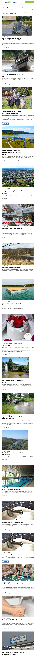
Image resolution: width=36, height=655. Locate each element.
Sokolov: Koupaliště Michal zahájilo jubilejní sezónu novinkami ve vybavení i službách (12, 152)
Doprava (6, 12)
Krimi (17, 12)
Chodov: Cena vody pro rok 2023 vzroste (12, 522)
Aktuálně (3, 12)
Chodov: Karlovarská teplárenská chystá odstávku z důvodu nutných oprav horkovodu (12, 191)
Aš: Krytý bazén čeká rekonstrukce (11, 489)
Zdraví (14, 12)
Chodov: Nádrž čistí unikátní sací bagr (12, 267)
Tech (28, 12)
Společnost (3, 13)
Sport (15, 13)
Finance (20, 12)
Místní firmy (11, 13)
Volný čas (10, 12)
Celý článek (6, 47)
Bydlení (7, 13)
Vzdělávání (24, 12)
